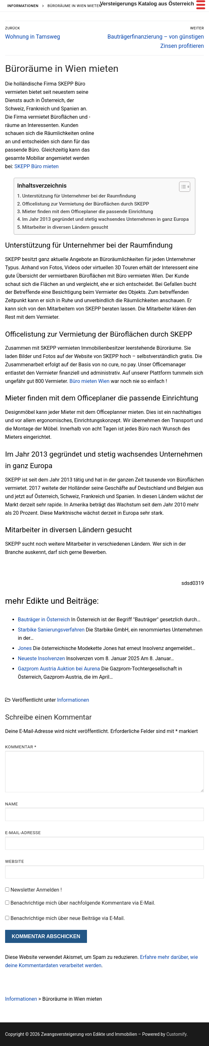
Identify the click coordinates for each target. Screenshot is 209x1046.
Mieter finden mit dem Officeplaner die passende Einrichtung (87, 211)
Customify (176, 1034)
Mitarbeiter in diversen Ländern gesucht (65, 227)
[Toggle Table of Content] (181, 186)
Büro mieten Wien (89, 381)
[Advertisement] (150, 127)
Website (14, 861)
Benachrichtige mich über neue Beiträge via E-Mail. (68, 918)
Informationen (73, 700)
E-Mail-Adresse (23, 832)
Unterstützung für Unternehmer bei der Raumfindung (79, 196)
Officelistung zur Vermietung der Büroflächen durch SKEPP (85, 204)
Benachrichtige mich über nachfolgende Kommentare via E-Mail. (83, 903)
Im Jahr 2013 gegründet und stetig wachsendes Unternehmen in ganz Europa (105, 219)
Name (11, 803)
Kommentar (20, 746)
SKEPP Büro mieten (36, 166)
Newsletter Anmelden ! (33, 890)
